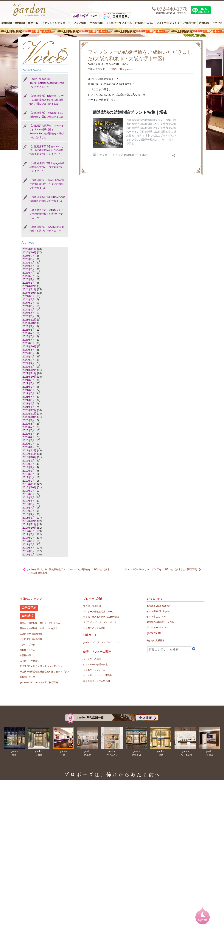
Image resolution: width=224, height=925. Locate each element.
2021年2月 (28, 403)
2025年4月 (28, 272)
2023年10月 (29, 322)
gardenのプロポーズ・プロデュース (101, 642)
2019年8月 (28, 463)
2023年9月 (28, 326)
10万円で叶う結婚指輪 (31, 639)
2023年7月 (28, 333)
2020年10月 (29, 416)
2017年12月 (29, 520)
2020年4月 (28, 437)
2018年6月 (28, 500)
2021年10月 (29, 376)
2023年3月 (28, 343)
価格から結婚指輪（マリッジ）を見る (39, 628)
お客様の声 (25, 655)
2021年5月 (28, 393)
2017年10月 (29, 527)
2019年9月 (28, 460)
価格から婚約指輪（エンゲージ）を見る (40, 623)
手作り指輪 (96, 23)
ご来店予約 (189, 23)
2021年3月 (28, 400)
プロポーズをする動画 (94, 627)
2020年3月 (28, 440)
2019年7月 (28, 467)
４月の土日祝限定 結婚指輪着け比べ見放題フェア (112, 31)
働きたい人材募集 (155, 640)
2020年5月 (28, 433)
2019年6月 (28, 470)
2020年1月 (28, 447)
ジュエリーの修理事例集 (95, 664)
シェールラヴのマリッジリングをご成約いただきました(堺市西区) (161, 569)
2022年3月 (28, 359)
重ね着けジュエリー (30, 677)
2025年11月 (29, 249)
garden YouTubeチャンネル (160, 622)
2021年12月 (29, 369)
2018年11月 (29, 484)
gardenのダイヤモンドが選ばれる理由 (39, 682)
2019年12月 (29, 450)
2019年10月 (29, 457)
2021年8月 (28, 383)
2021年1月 (28, 406)
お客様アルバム (144, 23)
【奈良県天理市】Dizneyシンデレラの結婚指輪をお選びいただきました (46, 213)
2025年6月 (28, 265)
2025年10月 (29, 252)
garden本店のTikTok (157, 616)
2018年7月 (28, 497)
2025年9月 (28, 255)
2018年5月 (28, 504)
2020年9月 (28, 420)
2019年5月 (28, 473)
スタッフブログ (27, 644)
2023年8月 (28, 329)
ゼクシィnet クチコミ (157, 627)
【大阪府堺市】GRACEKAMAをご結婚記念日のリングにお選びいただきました (46, 184)
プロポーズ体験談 (92, 606)
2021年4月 (28, 396)
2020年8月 (28, 423)
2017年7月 (28, 537)
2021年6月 (28, 390)
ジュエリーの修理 (92, 659)
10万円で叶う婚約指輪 (31, 633)
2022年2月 (28, 363)
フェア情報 (79, 23)
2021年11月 (29, 373)
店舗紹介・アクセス (211, 23)
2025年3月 (28, 275)
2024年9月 (28, 296)
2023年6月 (28, 336)
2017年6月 (28, 541)
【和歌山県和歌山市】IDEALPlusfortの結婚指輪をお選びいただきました (46, 83)
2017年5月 (28, 544)
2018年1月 (28, 517)
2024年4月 (28, 312)
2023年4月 (28, 339)
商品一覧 (33, 23)
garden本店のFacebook (158, 605)
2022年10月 (29, 346)
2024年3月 (28, 316)
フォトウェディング (168, 23)
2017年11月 (29, 524)
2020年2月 (28, 443)
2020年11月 (29, 413)
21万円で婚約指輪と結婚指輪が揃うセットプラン (44, 671)
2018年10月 (29, 487)
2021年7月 (28, 386)
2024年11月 (29, 289)
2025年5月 (28, 269)
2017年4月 (28, 547)
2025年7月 (28, 262)
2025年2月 (28, 279)
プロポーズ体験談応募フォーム (98, 611)
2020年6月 (28, 430)
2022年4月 (28, 356)
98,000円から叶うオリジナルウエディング (41, 666)
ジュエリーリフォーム (119, 23)
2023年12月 (29, 319)
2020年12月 (29, 410)
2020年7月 (28, 426)
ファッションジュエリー (56, 23)
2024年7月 (28, 302)
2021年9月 (28, 380)
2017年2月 (28, 554)
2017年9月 (28, 531)
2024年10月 (29, 292)
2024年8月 (28, 299)
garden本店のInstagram (158, 611)
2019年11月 (29, 453)
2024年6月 (28, 306)
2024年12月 (29, 286)
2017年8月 (28, 534)
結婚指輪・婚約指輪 (13, 23)
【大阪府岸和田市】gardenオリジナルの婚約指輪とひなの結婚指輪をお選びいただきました (46, 150)
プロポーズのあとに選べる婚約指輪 (101, 617)
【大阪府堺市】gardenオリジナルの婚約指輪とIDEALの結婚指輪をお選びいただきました (46, 99)
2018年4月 (28, 507)
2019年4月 (28, 477)
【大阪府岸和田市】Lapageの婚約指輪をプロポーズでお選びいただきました (46, 167)
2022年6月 (28, 349)
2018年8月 (28, 494)
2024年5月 (28, 309)
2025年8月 (28, 259)
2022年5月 (28, 353)
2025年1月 (28, 282)
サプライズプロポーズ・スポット (100, 622)
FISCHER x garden (122, 69)
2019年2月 (28, 480)
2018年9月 (28, 490)
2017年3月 (28, 551)
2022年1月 (28, 366)
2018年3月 (28, 510)
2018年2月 (28, 514)
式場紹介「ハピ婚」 (30, 660)
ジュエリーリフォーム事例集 (97, 675)
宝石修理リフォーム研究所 (96, 680)
